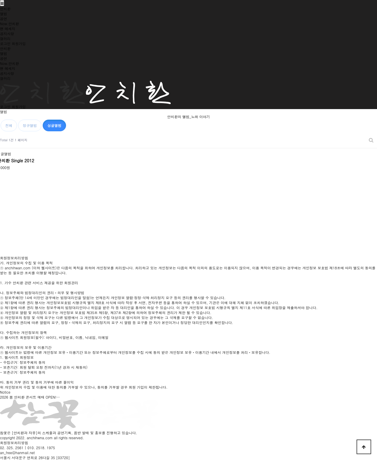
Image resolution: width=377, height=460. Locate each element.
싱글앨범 (54, 125)
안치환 (5, 8)
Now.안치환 (9, 23)
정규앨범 (30, 125)
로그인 (5, 43)
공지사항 (7, 33)
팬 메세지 (7, 28)
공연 (3, 18)
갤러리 (5, 38)
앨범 (3, 13)
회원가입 (19, 43)
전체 (8, 125)
